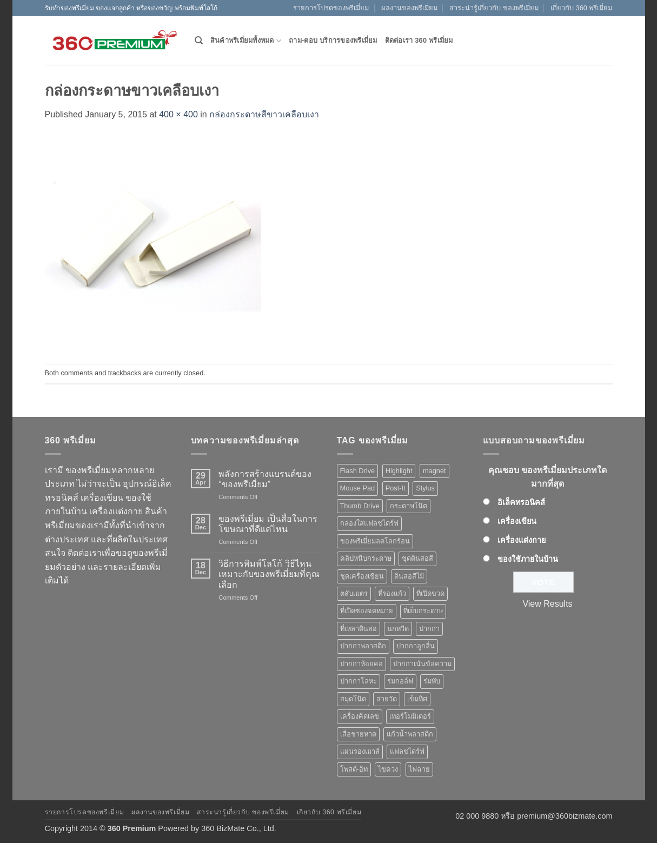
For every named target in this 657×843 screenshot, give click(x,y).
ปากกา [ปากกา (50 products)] (429, 629)
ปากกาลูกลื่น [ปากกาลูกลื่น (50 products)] (415, 646)
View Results (547, 603)
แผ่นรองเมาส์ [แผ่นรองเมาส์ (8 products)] (360, 751)
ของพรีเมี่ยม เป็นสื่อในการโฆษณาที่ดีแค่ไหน (267, 524)
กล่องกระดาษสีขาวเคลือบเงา (264, 114)
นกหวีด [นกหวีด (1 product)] (398, 629)
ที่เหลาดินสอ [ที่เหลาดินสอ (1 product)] (358, 629)
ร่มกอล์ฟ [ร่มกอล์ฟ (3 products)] (400, 681)
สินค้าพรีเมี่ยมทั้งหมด (245, 41)
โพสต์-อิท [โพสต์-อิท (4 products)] (354, 769)
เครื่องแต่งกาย (521, 540)
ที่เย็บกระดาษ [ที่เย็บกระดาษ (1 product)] (423, 611)
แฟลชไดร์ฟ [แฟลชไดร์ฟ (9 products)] (407, 751)
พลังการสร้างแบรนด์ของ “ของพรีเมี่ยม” (264, 479)
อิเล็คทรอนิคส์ (521, 502)
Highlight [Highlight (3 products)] (399, 471)
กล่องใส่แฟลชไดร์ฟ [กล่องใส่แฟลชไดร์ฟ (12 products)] (369, 523)
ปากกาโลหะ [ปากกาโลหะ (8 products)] (358, 681)
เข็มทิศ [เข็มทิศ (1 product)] (417, 699)
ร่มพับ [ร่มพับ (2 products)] (431, 681)
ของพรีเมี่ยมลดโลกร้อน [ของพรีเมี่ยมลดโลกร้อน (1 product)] (375, 541)
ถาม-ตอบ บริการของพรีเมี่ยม (333, 40)
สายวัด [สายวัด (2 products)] (386, 699)
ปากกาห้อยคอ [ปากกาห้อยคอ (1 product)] (361, 664)
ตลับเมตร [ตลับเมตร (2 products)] (354, 593)
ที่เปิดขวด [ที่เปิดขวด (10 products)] (430, 593)
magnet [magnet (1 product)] (434, 471)
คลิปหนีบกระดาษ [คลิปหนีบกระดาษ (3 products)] (365, 558)
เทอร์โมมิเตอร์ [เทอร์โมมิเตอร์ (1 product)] (410, 716)
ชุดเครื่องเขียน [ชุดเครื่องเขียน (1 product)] (362, 576)
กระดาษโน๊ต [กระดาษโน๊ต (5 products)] (408, 506)
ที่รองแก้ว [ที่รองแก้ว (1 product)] (392, 593)
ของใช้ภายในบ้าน (527, 559)
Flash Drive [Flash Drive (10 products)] (357, 471)
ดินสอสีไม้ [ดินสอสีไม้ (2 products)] (409, 576)
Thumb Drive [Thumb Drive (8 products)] (360, 506)
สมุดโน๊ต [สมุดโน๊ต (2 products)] (353, 699)
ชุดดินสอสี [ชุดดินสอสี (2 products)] (417, 558)
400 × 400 (178, 114)
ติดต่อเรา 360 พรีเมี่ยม (419, 40)
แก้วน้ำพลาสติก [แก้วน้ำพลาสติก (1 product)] (410, 734)
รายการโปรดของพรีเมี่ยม (331, 8)
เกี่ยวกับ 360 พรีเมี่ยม (581, 8)
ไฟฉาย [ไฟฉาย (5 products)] (419, 769)
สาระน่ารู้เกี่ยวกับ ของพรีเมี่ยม (494, 8)
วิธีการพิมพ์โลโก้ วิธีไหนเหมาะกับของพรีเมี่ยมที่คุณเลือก (269, 574)
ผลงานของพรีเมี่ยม (409, 8)
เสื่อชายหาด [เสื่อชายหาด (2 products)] (358, 734)
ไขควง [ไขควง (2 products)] (388, 769)
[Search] (199, 40)
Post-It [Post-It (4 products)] (396, 488)
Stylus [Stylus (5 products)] (425, 488)
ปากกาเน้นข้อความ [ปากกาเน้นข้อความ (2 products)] (422, 664)
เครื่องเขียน (516, 521)
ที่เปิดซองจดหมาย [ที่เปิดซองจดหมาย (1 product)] (366, 611)
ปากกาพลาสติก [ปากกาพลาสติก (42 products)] (363, 646)
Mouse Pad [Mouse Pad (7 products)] (357, 488)
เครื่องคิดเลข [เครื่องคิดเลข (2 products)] (359, 716)
